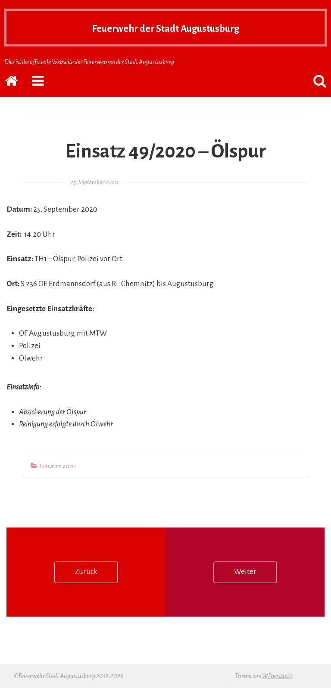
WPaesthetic (277, 676)
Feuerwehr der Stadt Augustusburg (165, 27)
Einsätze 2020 (58, 466)
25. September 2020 (94, 182)
